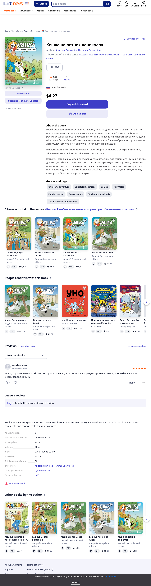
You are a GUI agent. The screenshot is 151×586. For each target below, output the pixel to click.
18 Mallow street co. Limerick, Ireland (75, 581)
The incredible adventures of (62, 190)
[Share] (144, 26)
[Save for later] (28, 209)
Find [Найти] (107, 3)
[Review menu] (143, 371)
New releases (26, 10)
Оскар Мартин (127, 315)
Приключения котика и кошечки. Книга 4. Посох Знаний (103, 310)
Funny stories (76, 183)
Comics (104, 175)
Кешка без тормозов (103, 241)
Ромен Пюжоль (69, 312)
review (67, 67)
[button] (53, 66)
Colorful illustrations (85, 175)
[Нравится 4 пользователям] (8, 371)
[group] (75, 355)
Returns (9, 563)
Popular (40, 10)
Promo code (10, 10)
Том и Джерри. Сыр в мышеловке (130, 310)
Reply (132, 371)
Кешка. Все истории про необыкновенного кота (16, 527)
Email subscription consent (40, 567)
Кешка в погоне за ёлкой (44, 243)
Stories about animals (99, 183)
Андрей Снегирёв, (44, 454)
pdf (36, 464)
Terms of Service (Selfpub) (40, 558)
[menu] (26, 344)
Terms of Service (35, 553)
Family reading (56, 183)
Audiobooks (54, 10)
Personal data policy (37, 563)
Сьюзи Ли (96, 315)
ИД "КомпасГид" (43, 459)
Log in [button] (10, 392)
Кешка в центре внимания (14, 243)
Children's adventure (58, 175)
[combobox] (77, 3)
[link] (71, 354)
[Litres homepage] (16, 4)
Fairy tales (119, 175)
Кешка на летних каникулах (72, 243)
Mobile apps (70, 10)
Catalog (41, 4)
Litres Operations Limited (75, 578)
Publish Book (86, 10)
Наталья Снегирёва (64, 454)
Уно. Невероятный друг (74, 309)
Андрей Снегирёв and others (17, 249)
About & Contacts (13, 553)
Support (9, 558)
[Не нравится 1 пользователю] (17, 371)
